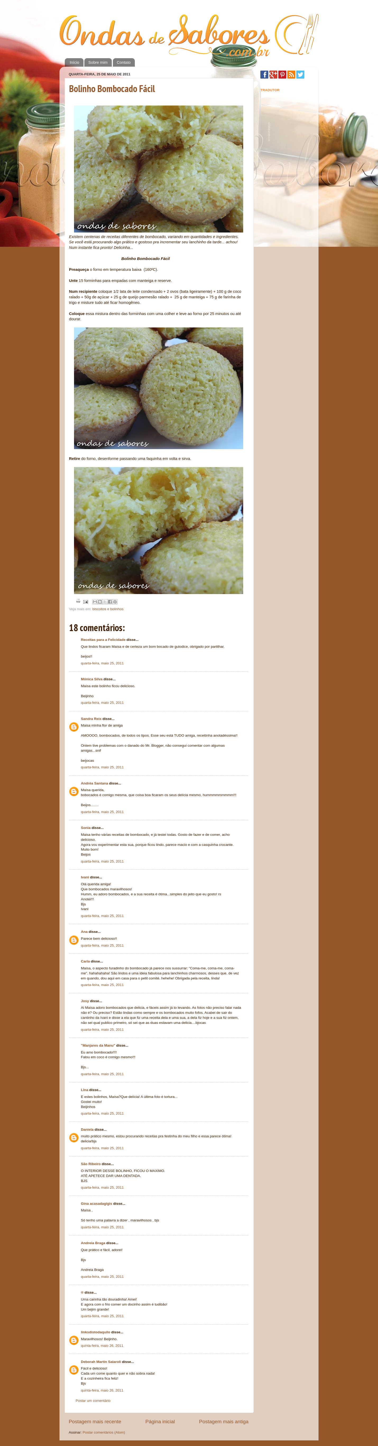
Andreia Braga (93, 1243)
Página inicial (160, 1421)
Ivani (85, 877)
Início (74, 62)
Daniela (88, 1130)
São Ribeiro (91, 1164)
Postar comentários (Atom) (104, 1432)
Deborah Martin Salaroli (101, 1362)
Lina (84, 1090)
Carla (85, 961)
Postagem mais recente (95, 1421)
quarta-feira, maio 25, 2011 (102, 663)
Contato (124, 62)
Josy (85, 1001)
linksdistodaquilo (95, 1332)
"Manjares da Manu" (98, 1045)
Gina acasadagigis (96, 1204)
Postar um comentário (93, 1401)
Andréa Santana (94, 783)
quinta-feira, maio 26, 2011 (102, 1346)
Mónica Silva (92, 679)
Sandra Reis (91, 719)
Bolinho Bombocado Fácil (112, 88)
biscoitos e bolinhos (108, 609)
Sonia (86, 828)
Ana (84, 932)
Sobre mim (98, 62)
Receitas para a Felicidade (103, 640)
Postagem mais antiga (223, 1421)
